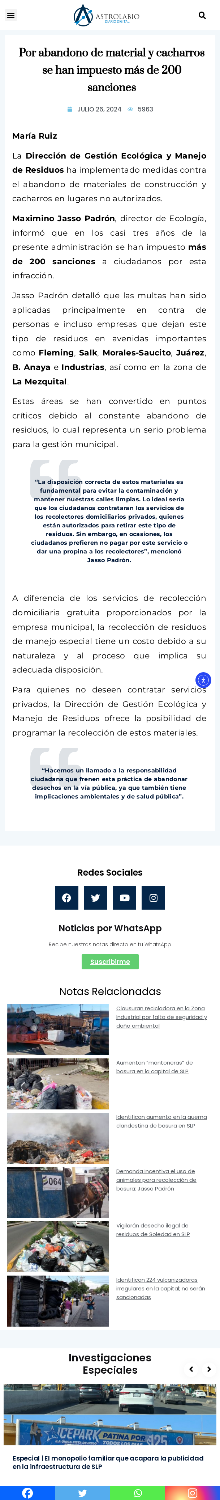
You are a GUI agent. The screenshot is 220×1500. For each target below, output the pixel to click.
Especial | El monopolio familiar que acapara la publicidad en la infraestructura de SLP (108, 1462)
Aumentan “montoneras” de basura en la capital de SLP (154, 1067)
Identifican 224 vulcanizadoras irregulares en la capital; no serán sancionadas (160, 1288)
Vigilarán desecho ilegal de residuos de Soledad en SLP (153, 1230)
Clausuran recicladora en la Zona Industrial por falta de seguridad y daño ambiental (161, 1016)
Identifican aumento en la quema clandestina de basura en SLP (161, 1121)
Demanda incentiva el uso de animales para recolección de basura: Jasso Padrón (156, 1179)
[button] (11, 15)
